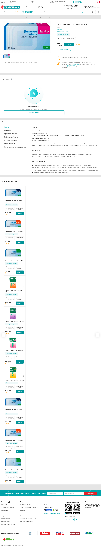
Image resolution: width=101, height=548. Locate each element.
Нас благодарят (5, 510)
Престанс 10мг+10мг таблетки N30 (13, 291)
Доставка (24, 2)
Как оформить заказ (13, 2)
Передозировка (9, 143)
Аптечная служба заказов (7, 507)
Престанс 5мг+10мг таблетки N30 (14, 380)
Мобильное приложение (72, 502)
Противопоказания (10, 134)
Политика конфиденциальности (28, 518)
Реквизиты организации (63, 31)
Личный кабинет (24, 513)
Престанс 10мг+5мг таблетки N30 (14, 321)
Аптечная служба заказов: (72, 5)
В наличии (23, 122)
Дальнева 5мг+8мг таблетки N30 (14, 261)
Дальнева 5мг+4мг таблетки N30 (14, 231)
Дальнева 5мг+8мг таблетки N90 (14, 470)
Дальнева (59, 29)
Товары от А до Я (5, 521)
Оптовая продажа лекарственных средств (58, 2)
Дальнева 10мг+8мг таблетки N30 (13, 201)
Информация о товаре (8, 122)
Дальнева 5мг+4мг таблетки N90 (14, 440)
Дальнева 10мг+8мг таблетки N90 (13, 410)
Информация (43, 2)
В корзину (69, 44)
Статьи (45, 504)
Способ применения (11, 140)
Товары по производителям (8, 524)
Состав (6, 127)
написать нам (75, 64)
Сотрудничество (5, 516)
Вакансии (3, 513)
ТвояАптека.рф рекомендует (27, 12)
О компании (3, 2)
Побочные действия (11, 137)
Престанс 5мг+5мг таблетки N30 (14, 350)
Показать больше (34, 112)
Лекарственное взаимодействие (15, 147)
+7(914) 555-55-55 (71, 7)
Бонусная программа (77, 2)
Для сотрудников (5, 518)
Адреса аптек (32, 2)
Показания (8, 130)
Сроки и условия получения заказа (29, 507)
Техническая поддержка (26, 521)
